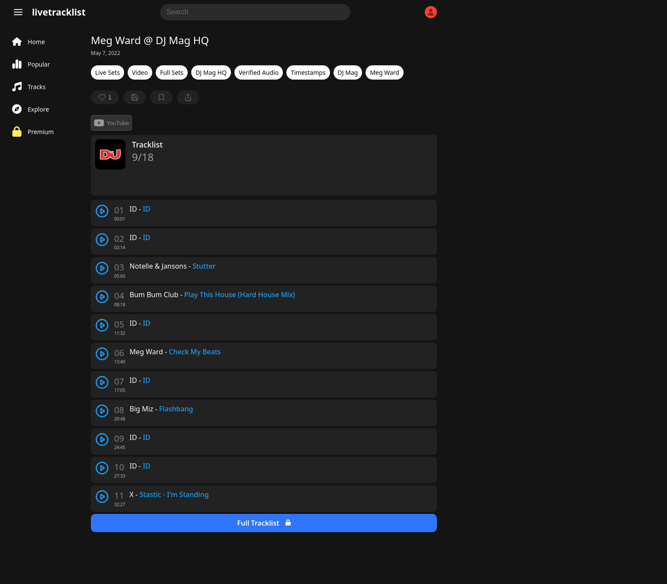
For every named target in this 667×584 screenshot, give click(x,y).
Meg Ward (384, 72)
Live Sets (107, 72)
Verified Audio (259, 72)
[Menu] (18, 12)
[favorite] (105, 97)
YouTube (111, 123)
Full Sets (171, 72)
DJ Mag (348, 72)
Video (140, 72)
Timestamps (308, 72)
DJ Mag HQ (211, 72)
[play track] (102, 211)
